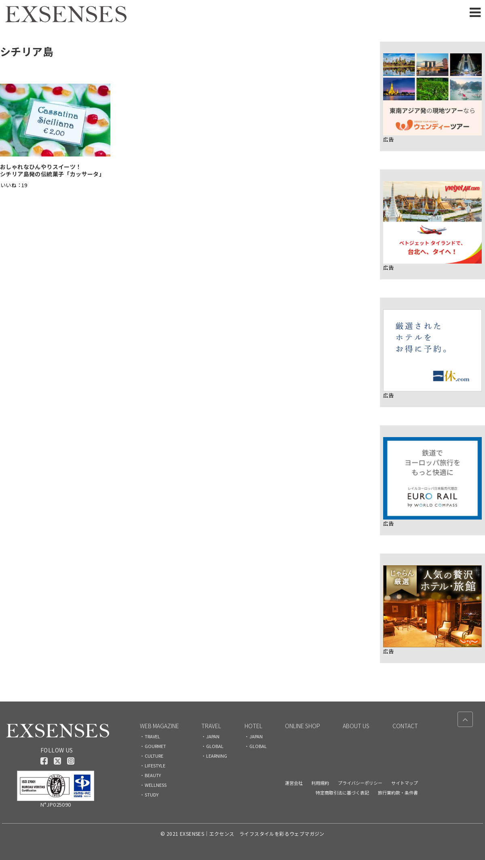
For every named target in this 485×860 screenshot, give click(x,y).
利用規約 (320, 783)
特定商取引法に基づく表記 (342, 792)
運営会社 (294, 783)
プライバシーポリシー (360, 783)
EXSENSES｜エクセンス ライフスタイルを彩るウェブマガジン (252, 833)
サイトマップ (404, 783)
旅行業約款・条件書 (398, 792)
